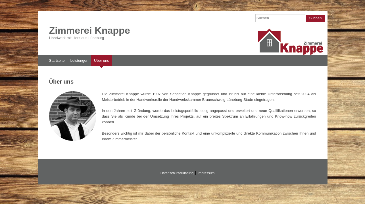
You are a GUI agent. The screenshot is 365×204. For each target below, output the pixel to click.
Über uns (101, 60)
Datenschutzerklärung (177, 173)
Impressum (206, 173)
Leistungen (79, 60)
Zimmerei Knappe (89, 30)
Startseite (57, 60)
